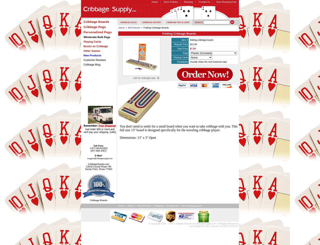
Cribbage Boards (183, 223)
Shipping (188, 2)
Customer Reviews (95, 60)
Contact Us (204, 2)
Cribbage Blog (92, 64)
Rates (131, 206)
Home (155, 2)
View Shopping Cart (226, 2)
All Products (134, 27)
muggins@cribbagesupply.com (100, 158)
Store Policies (171, 2)
